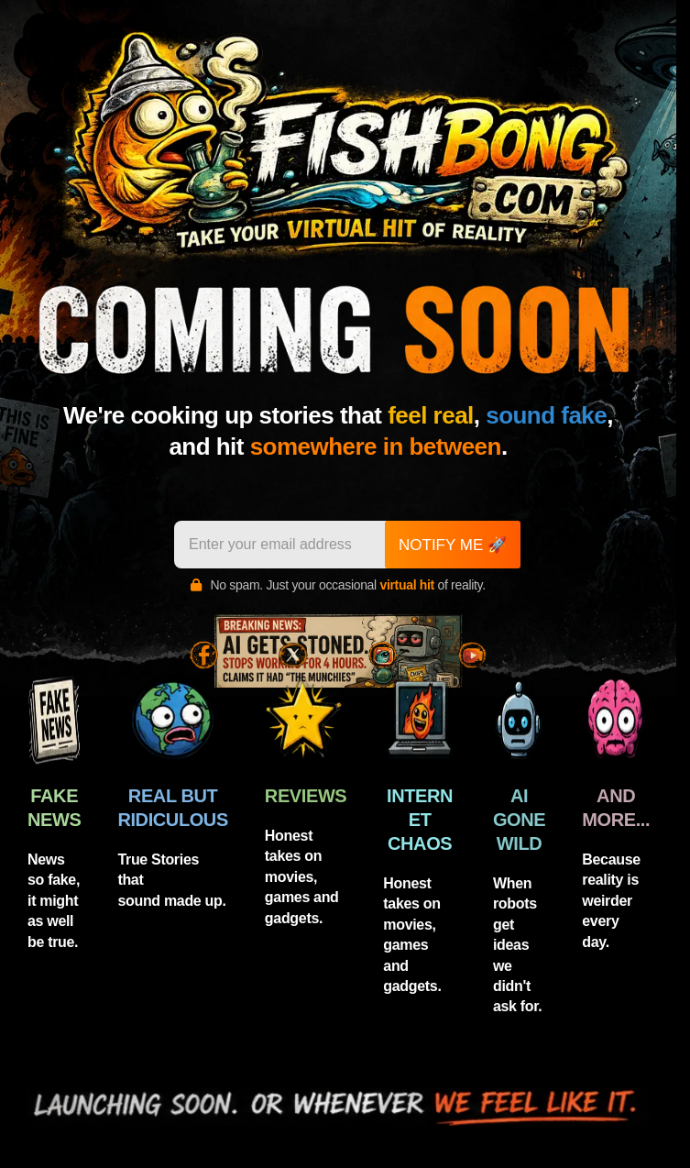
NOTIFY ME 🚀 (453, 545)
